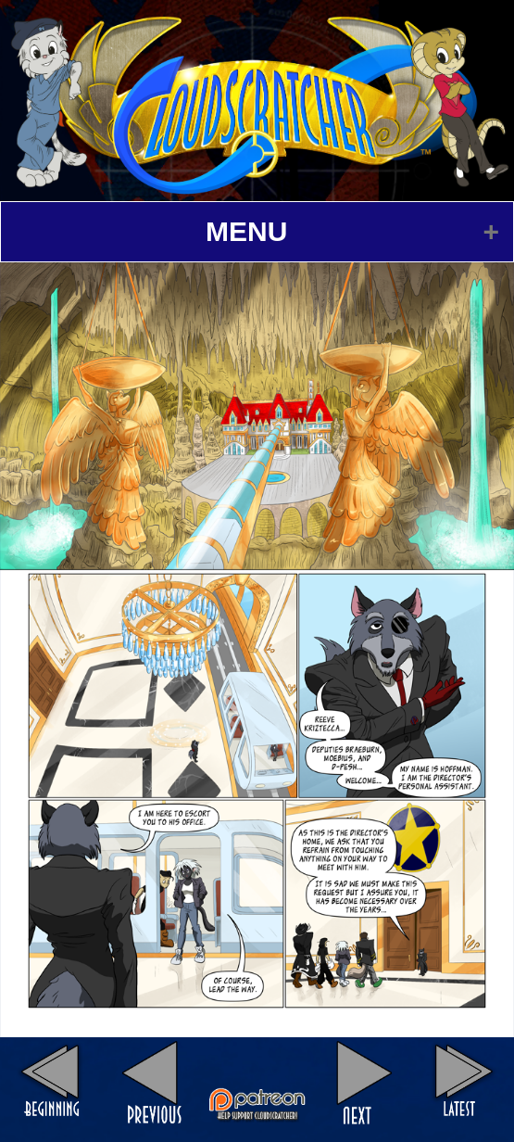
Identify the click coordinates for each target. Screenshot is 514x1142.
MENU (246, 231)
